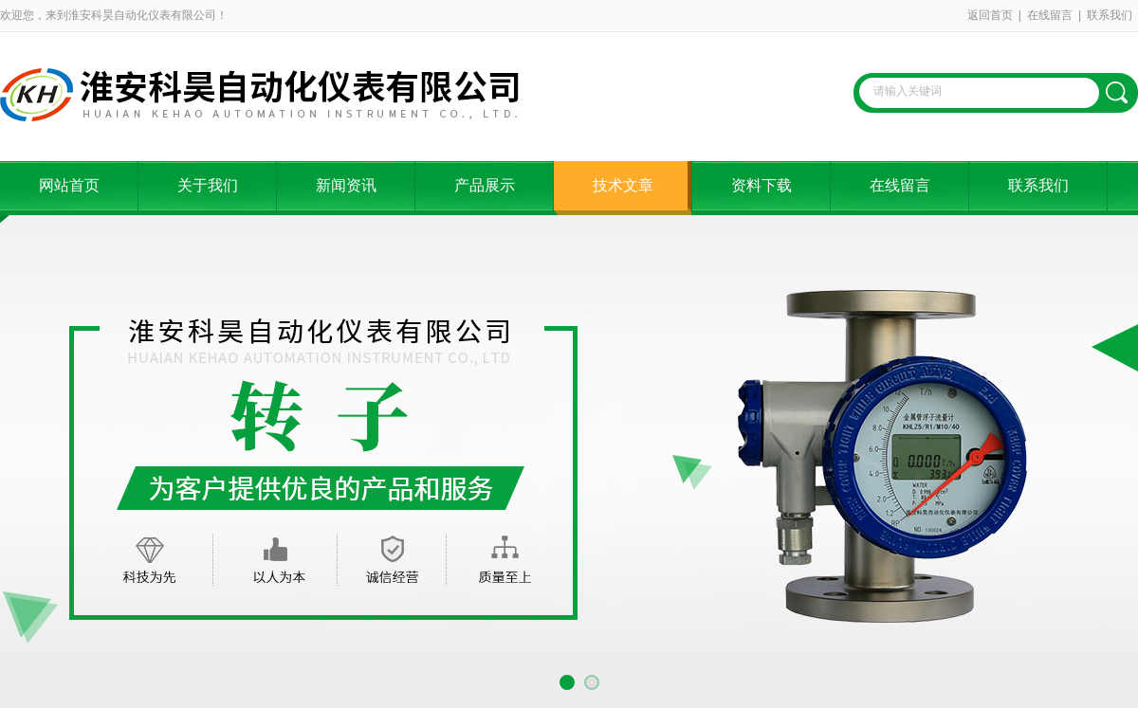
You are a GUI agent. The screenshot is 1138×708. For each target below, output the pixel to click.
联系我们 (1109, 15)
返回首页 (990, 15)
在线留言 (1050, 15)
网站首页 (69, 185)
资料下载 (761, 185)
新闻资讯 (346, 185)
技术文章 (623, 185)
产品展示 (484, 185)
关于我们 (207, 185)
